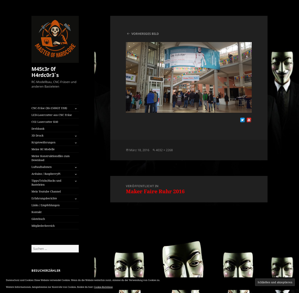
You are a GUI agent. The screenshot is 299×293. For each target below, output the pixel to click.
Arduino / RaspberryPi (45, 174)
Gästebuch (38, 219)
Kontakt (36, 212)
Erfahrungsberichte (44, 198)
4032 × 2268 (164, 150)
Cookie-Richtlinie (103, 287)
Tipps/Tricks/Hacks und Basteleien (46, 182)
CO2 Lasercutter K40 (44, 122)
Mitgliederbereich (43, 226)
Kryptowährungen (43, 142)
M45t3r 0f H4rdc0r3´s (45, 71)
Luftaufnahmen (41, 167)
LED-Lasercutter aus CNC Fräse (51, 115)
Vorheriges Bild (145, 34)
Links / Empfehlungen (45, 205)
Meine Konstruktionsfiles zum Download (50, 158)
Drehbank (37, 128)
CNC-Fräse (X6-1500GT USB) (49, 108)
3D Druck (37, 135)
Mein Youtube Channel (46, 191)
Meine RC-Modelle (43, 149)
